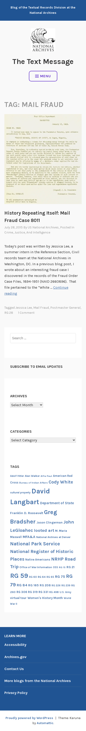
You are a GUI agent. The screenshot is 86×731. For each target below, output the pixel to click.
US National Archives (43, 227)
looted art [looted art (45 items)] (44, 530)
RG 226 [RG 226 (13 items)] (56, 585)
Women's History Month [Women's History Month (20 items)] (45, 598)
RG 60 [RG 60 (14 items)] (33, 576)
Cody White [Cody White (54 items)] (61, 482)
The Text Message (43, 61)
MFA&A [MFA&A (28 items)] (29, 537)
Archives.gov (15, 657)
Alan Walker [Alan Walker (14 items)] (32, 476)
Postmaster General (65, 308)
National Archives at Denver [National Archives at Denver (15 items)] (53, 537)
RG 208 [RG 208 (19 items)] (45, 585)
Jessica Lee (23, 308)
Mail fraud (41, 308)
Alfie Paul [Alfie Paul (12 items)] (46, 476)
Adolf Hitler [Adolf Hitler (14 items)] (17, 476)
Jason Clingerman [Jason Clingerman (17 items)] (49, 522)
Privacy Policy (16, 693)
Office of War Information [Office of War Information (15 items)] (35, 567)
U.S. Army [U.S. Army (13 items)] (65, 592)
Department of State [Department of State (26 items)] (57, 503)
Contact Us (14, 669)
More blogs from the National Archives (37, 681)
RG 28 (8, 313)
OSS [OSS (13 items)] (55, 567)
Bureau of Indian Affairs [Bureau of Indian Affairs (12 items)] (33, 482)
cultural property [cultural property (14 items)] (20, 492)
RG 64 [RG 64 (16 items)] (42, 576)
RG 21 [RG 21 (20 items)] (71, 567)
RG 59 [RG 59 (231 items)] (19, 575)
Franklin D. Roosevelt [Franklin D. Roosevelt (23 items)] (26, 513)
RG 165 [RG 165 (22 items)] (33, 585)
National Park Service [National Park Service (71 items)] (35, 544)
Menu (43, 76)
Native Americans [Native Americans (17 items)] (37, 559)
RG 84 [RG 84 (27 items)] (22, 585)
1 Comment (26, 313)
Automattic (45, 723)
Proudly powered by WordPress (29, 718)
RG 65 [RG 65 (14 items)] (50, 576)
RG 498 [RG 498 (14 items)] (54, 592)
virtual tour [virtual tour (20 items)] (18, 598)
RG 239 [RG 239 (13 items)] (65, 585)
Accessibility (15, 644)
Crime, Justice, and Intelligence (27, 232)
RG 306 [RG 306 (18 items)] (22, 592)
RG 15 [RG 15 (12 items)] (62, 567)
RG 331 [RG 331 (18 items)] (43, 592)
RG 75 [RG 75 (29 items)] (60, 576)
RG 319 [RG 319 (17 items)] (33, 592)
